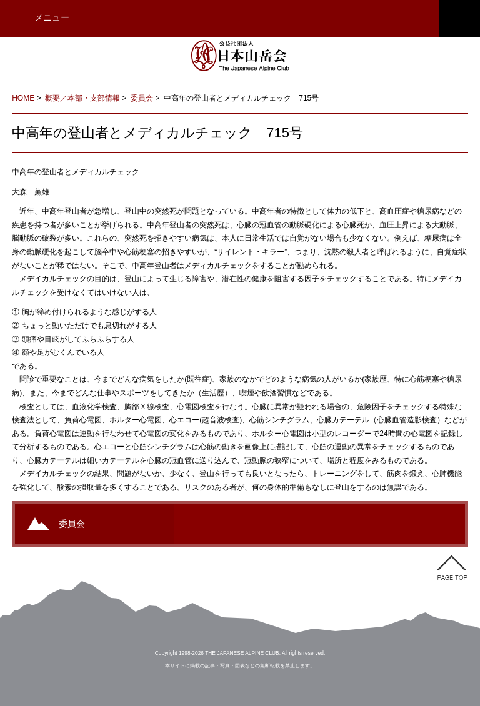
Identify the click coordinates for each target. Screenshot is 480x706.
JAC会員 (459, 18)
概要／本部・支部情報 (82, 98)
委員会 (142, 98)
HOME (23, 98)
